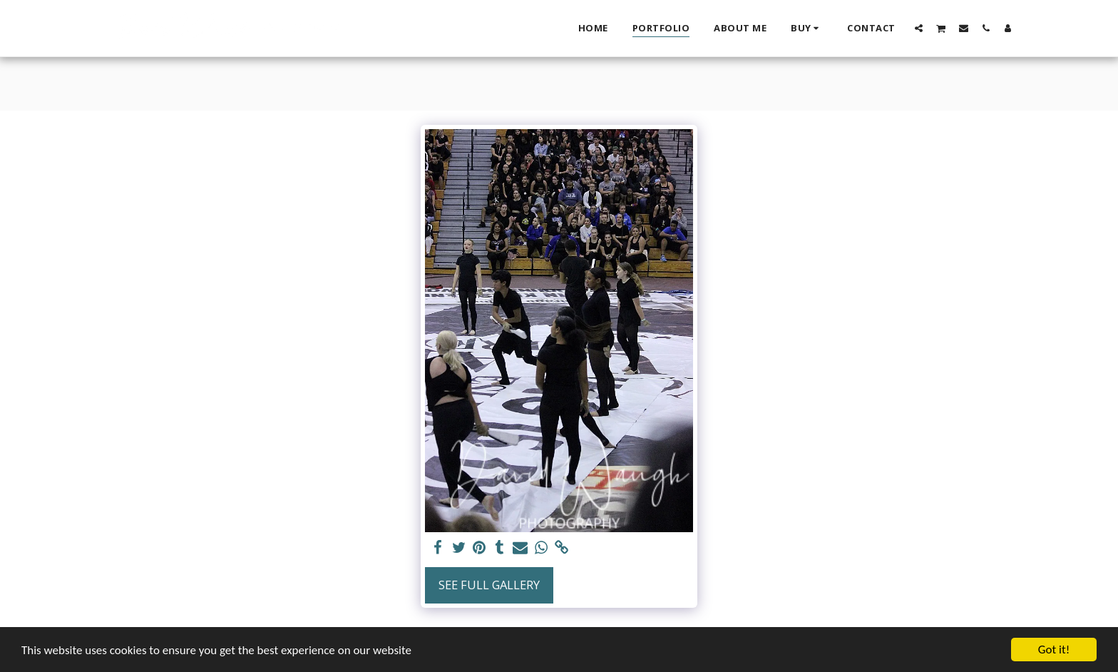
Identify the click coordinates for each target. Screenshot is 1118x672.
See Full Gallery (489, 584)
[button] (918, 28)
